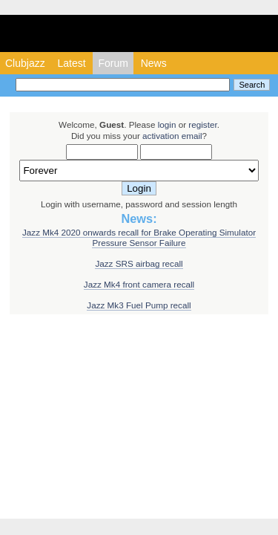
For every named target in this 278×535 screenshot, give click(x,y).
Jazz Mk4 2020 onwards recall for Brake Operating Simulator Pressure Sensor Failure (139, 237)
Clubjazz (25, 63)
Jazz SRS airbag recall (138, 263)
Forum (113, 63)
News (154, 63)
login (167, 124)
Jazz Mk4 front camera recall (139, 284)
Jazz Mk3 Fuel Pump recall (139, 305)
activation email (172, 135)
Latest (71, 63)
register (202, 124)
